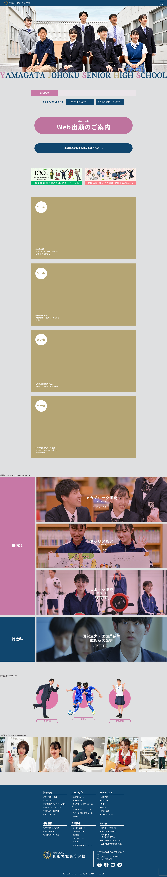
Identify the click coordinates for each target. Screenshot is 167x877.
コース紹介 (77, 791)
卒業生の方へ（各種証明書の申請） (108, 835)
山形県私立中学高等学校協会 (111, 843)
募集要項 (76, 834)
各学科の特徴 (78, 800)
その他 (103, 822)
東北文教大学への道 (51, 834)
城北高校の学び (78, 796)
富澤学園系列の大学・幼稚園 (55, 803)
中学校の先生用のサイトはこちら (83, 149)
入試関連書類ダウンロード (82, 844)
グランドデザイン (50, 813)
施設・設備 (105, 810)
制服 (102, 803)
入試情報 (76, 822)
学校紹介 (47, 791)
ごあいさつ (48, 800)
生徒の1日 (105, 800)
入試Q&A (76, 841)
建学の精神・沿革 (50, 796)
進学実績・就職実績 (51, 827)
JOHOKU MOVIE (107, 813)
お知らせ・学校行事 (108, 827)
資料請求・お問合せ (108, 830)
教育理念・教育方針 (51, 810)
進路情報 (47, 822)
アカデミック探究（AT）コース (82, 804)
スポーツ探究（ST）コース (83, 812)
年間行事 (104, 796)
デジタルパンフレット (52, 807)
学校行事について (78, 103)
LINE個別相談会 (78, 830)
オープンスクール (79, 827)
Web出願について (79, 837)
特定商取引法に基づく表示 (111, 839)
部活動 (103, 807)
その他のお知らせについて (109, 103)
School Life (106, 791)
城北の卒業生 (49, 830)
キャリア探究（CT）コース (83, 809)
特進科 (75, 816)
